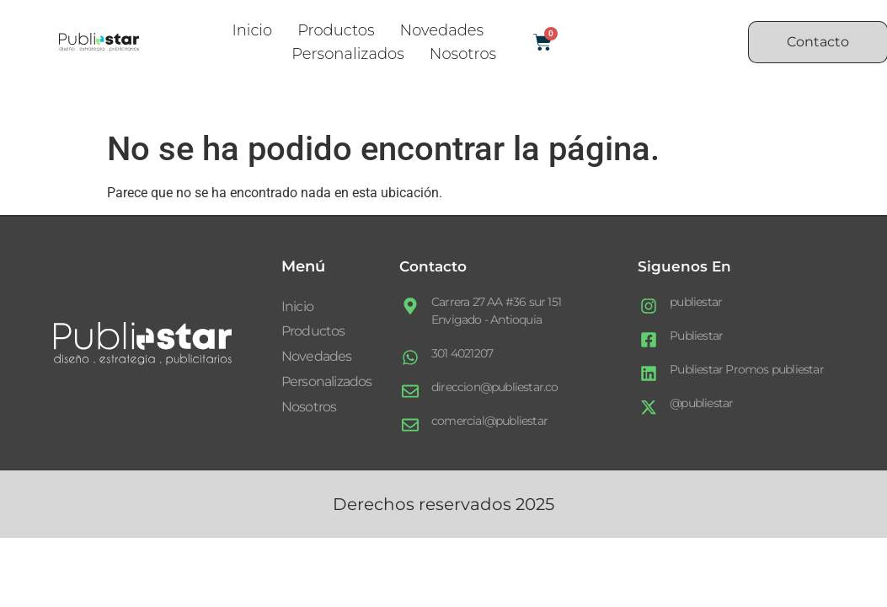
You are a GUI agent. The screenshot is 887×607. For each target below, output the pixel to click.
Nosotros (463, 54)
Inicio (252, 30)
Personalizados (347, 54)
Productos (335, 30)
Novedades (441, 30)
